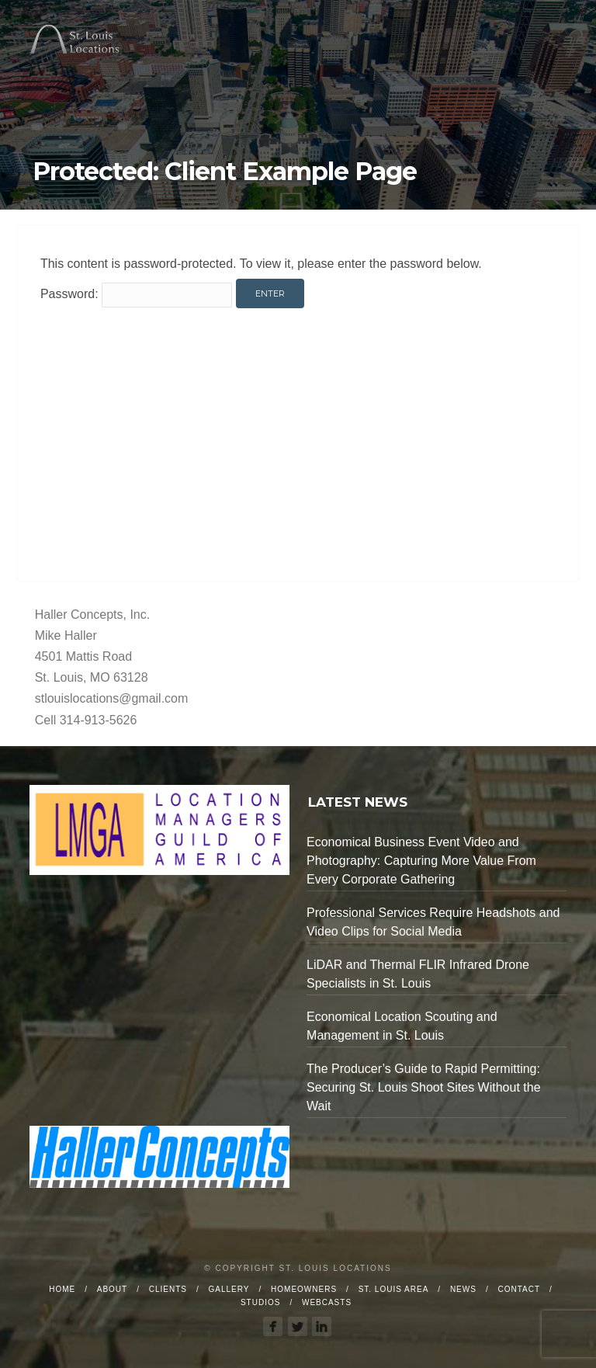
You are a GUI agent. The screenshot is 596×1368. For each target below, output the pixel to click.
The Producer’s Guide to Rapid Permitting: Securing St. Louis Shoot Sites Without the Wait (424, 1087)
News (463, 1289)
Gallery (229, 1289)
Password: (136, 293)
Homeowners (304, 1289)
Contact (518, 1289)
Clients (168, 1289)
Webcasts (327, 1302)
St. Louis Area (394, 1289)
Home (62, 1289)
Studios (260, 1302)
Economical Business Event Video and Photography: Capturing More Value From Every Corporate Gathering (421, 860)
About (112, 1289)
